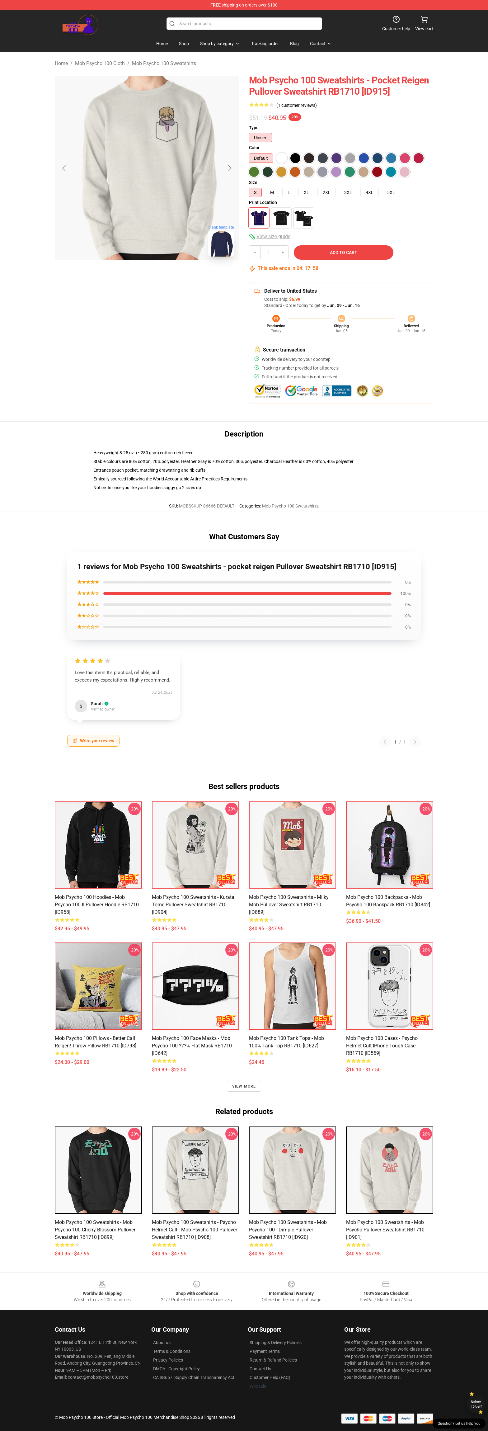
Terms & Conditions (171, 1351)
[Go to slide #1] (131, 275)
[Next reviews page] (415, 742)
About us (162, 1342)
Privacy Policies (168, 1360)
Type (254, 127)
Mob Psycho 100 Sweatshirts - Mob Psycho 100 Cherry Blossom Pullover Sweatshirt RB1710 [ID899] (95, 1229)
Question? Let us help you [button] (459, 1423)
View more (244, 1086)
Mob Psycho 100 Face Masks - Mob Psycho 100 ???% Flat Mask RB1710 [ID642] (192, 1045)
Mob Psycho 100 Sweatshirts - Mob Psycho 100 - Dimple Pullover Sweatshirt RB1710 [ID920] (288, 1229)
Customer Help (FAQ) (270, 1377)
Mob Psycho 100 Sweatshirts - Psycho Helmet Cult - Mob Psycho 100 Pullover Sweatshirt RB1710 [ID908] (194, 1229)
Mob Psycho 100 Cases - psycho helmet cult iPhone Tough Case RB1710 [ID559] (382, 1045)
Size (253, 182)
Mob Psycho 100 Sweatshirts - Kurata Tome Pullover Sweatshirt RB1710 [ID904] (193, 904)
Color (254, 147)
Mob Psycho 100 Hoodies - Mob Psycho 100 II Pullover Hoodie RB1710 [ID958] (97, 904)
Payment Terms (265, 1351)
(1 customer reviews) (296, 105)
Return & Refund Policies (273, 1360)
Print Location (263, 202)
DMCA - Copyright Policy (176, 1368)
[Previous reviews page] (385, 742)
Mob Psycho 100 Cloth (100, 63)
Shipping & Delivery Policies (276, 1342)
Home (61, 63)
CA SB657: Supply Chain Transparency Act (193, 1377)
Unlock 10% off (476, 1404)
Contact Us (260, 1368)
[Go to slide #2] (163, 275)
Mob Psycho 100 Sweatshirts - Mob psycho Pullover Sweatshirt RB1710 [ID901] (385, 1229)
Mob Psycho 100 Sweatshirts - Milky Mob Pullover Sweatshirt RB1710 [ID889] (289, 904)
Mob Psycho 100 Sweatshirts (164, 63)
